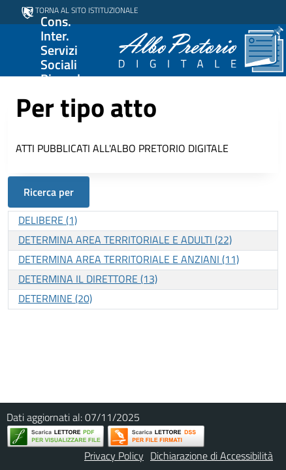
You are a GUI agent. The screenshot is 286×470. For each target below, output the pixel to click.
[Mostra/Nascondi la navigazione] (16, 49)
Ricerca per (49, 192)
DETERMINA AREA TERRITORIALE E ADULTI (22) (125, 239)
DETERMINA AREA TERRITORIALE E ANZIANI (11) (128, 259)
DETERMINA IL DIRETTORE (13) (87, 279)
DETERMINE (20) (55, 298)
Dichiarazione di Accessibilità (211, 455)
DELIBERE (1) (47, 220)
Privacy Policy (114, 455)
